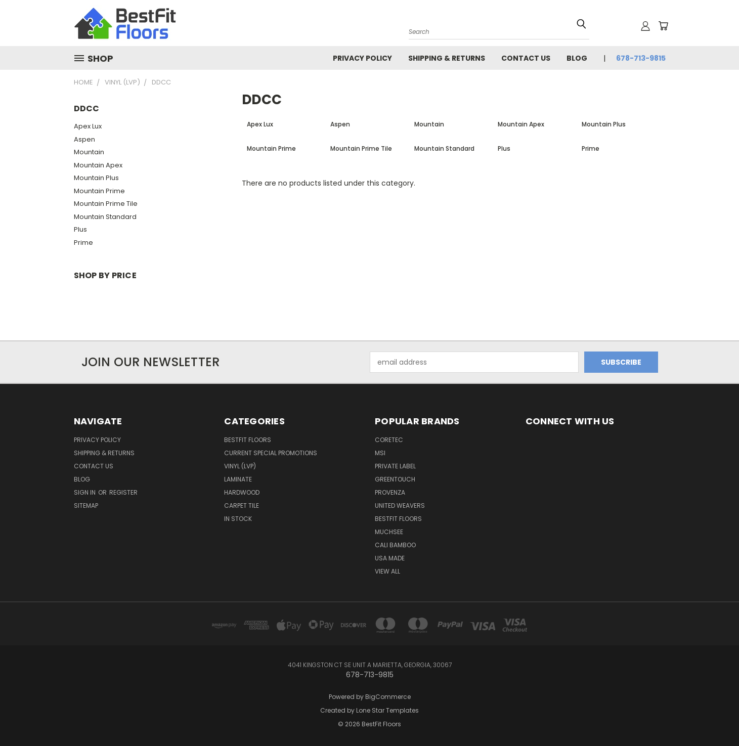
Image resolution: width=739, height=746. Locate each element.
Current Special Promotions (270, 453)
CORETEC (389, 439)
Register (123, 492)
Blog (577, 58)
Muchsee (389, 532)
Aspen (84, 139)
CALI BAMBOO (395, 545)
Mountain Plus (96, 178)
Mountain (89, 152)
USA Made (390, 558)
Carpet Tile (241, 505)
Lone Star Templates (387, 710)
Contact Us (525, 58)
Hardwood (241, 492)
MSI (380, 453)
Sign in (85, 492)
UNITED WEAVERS (400, 505)
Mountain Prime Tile (106, 203)
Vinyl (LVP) (240, 466)
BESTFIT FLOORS (247, 439)
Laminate (238, 479)
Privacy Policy (362, 58)
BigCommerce (388, 696)
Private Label (395, 466)
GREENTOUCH (395, 479)
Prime (83, 242)
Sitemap (86, 505)
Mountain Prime (99, 191)
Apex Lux (88, 126)
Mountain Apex (98, 165)
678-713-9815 (641, 58)
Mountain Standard (105, 217)
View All (387, 571)
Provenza (390, 492)
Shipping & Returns (446, 58)
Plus (80, 229)
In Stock (238, 518)
